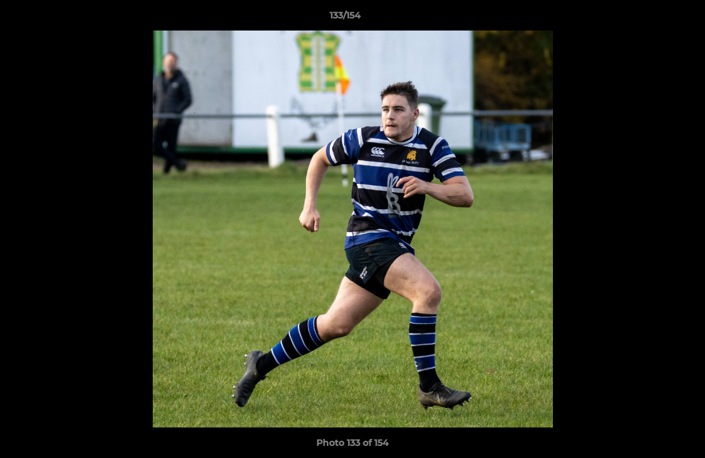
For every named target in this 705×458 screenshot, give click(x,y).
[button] (651, 18)
